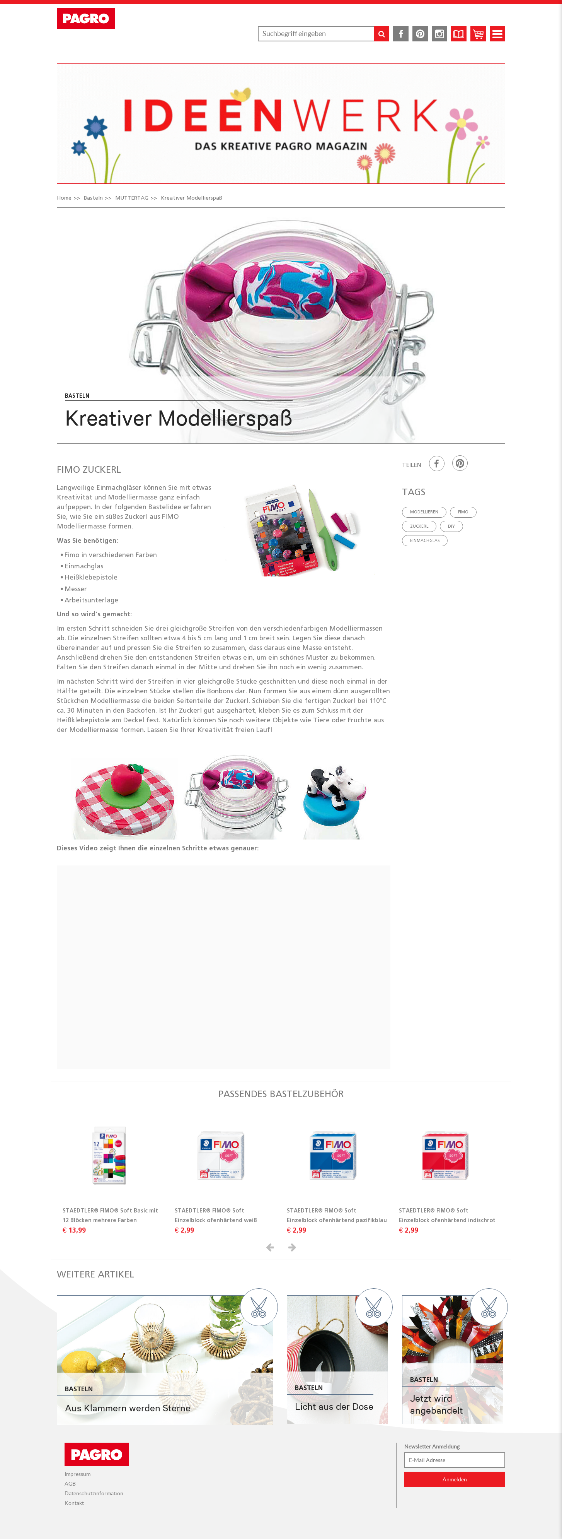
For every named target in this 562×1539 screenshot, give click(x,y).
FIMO (463, 512)
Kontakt (74, 1503)
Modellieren (424, 512)
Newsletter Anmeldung (432, 1446)
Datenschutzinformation (94, 1493)
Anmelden (455, 1479)
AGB (70, 1484)
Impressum (77, 1474)
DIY (451, 526)
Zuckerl (419, 526)
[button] (271, 1247)
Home (64, 198)
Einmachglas (424, 540)
